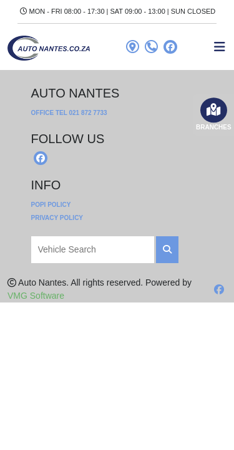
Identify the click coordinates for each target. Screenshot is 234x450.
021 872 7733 (88, 112)
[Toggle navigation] (220, 46)
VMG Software (35, 296)
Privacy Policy (57, 217)
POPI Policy (51, 204)
